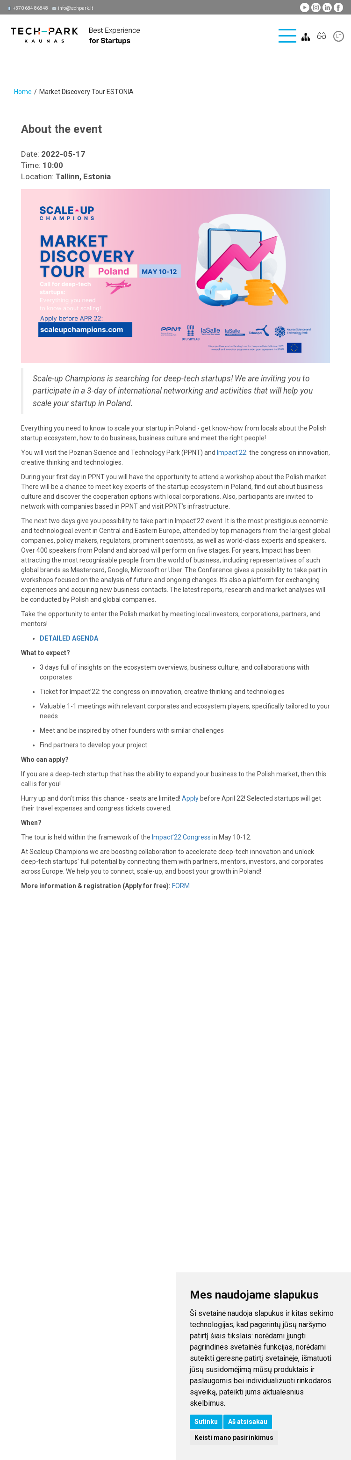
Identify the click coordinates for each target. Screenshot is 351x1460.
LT (338, 36)
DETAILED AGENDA (69, 638)
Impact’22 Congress (181, 837)
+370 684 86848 (30, 8)
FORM (181, 886)
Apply (190, 798)
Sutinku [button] (206, 1421)
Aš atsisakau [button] (247, 1421)
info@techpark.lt (75, 8)
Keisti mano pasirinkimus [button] (233, 1437)
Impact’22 (231, 452)
